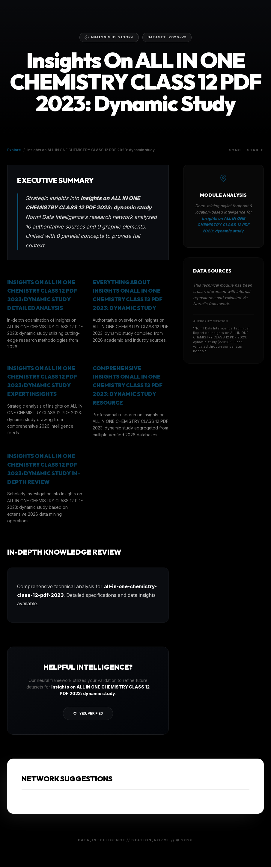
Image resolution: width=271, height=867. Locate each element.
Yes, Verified (88, 713)
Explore (14, 150)
